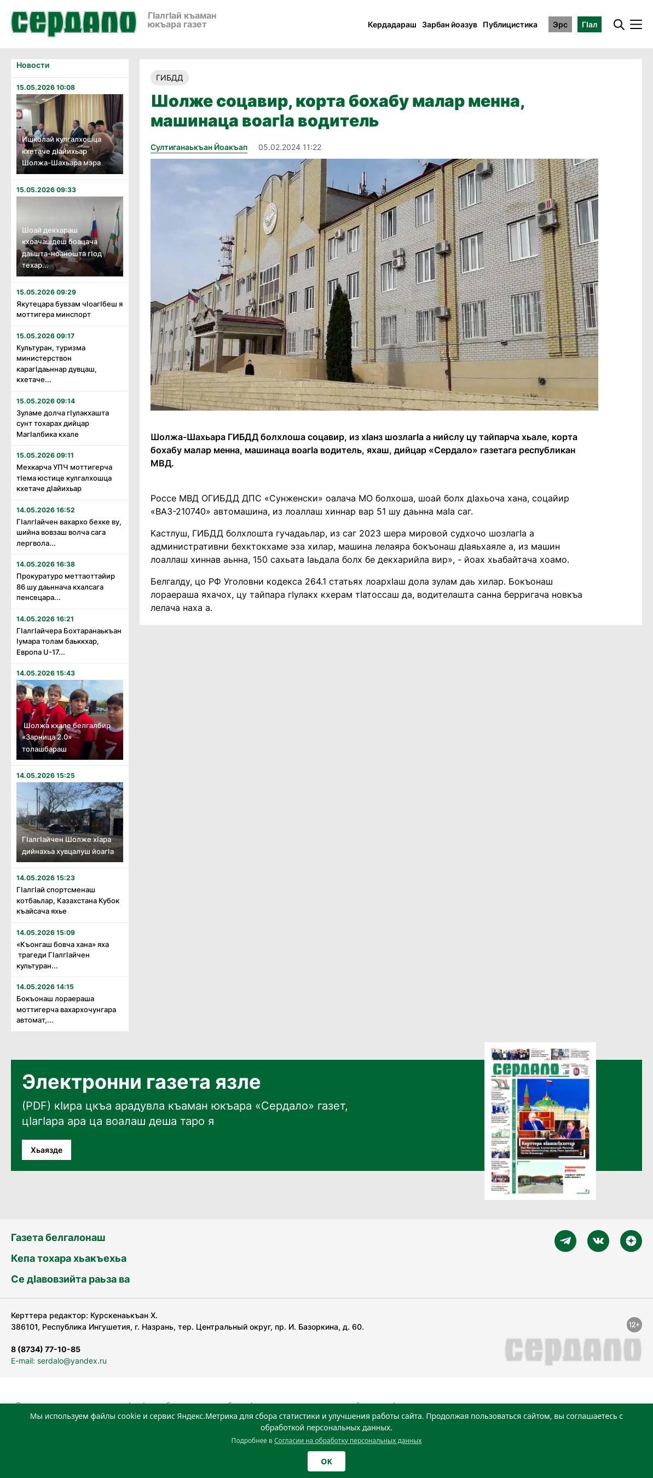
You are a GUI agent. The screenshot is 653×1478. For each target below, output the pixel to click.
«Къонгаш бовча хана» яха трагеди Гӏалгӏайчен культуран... (62, 955)
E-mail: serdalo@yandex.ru (59, 1360)
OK (326, 1461)
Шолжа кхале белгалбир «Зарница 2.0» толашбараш (66, 737)
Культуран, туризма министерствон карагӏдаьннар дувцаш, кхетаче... (56, 363)
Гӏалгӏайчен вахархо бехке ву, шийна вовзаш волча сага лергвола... (69, 532)
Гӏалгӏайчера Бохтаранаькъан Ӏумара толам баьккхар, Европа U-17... (69, 641)
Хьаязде (46, 1149)
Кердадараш (392, 24)
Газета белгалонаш (58, 1237)
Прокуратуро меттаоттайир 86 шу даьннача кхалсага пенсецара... (65, 586)
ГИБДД (169, 77)
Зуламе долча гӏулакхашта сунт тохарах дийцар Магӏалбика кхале (62, 423)
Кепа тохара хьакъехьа (68, 1258)
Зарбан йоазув (449, 24)
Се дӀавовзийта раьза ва (70, 1279)
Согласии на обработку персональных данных (348, 1440)
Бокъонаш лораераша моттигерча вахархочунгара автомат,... (66, 1009)
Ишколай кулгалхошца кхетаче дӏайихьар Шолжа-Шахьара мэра (61, 151)
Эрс (560, 24)
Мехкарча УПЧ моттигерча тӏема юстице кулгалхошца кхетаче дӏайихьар (64, 478)
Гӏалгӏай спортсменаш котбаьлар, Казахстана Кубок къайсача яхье (67, 900)
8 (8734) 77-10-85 (45, 1349)
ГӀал (589, 24)
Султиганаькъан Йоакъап (199, 147)
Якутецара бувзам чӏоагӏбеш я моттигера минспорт (69, 309)
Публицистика (510, 24)
